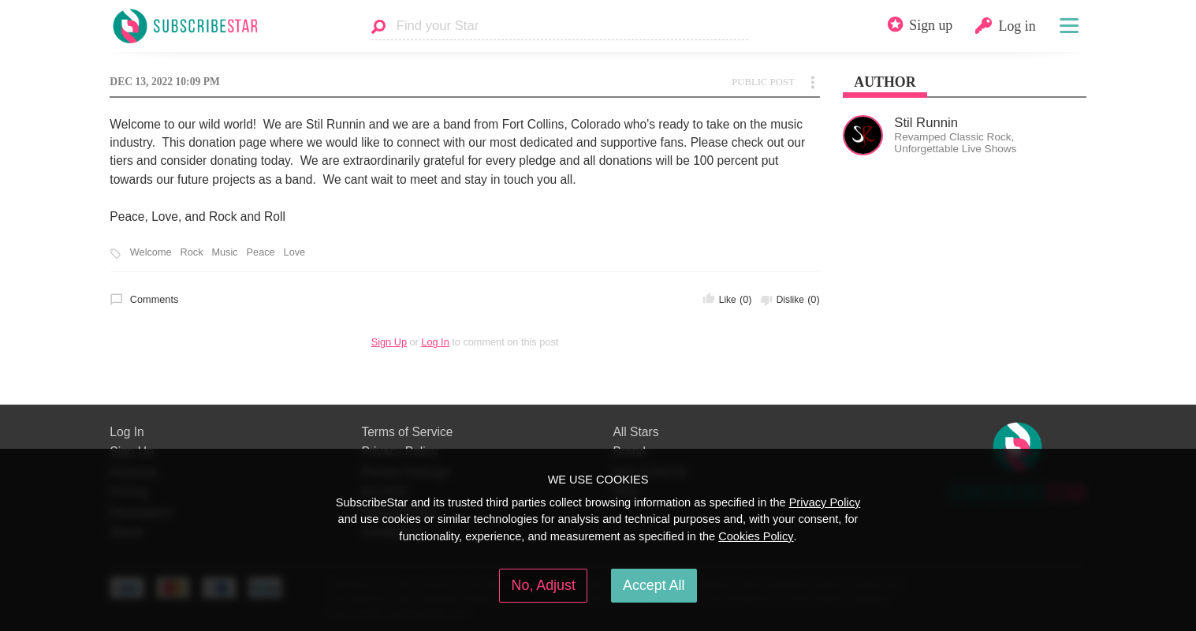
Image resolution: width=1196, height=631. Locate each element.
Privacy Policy (825, 502)
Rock (192, 252)
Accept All (653, 585)
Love (295, 252)
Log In (435, 342)
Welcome (151, 252)
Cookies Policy (755, 536)
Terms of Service (407, 432)
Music (224, 252)
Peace (261, 252)
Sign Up (389, 342)
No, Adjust (544, 585)
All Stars (635, 432)
